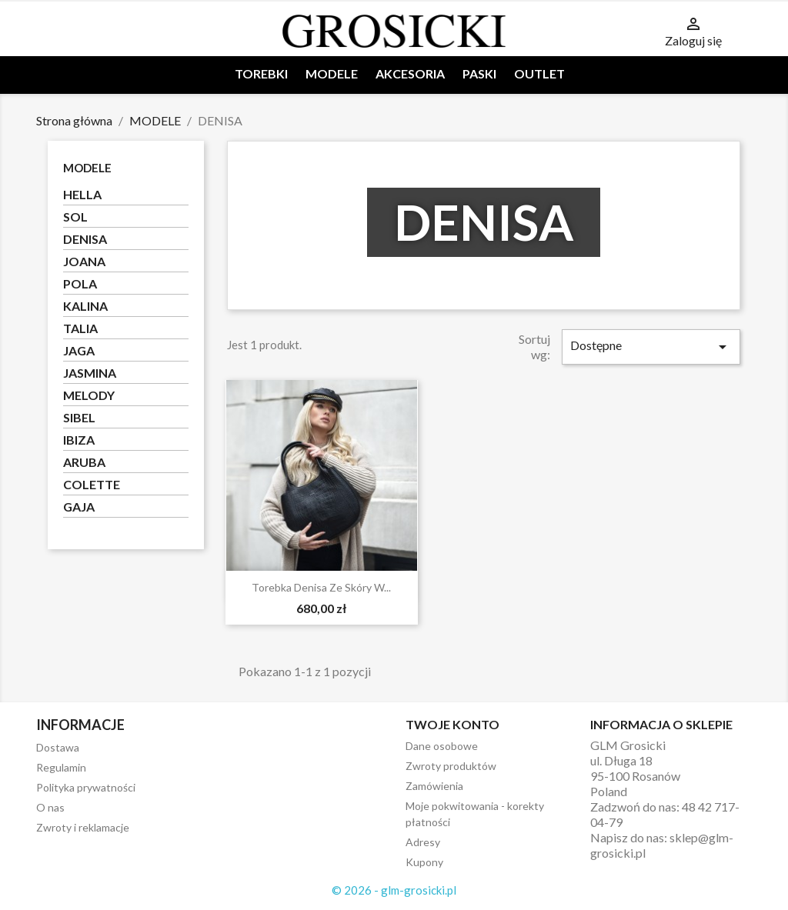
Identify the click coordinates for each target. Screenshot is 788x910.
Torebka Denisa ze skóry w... (321, 587)
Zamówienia (434, 785)
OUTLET (539, 73)
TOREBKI (261, 73)
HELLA (82, 194)
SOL (75, 216)
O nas (50, 807)
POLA (80, 283)
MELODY (89, 395)
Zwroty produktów (451, 765)
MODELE (332, 73)
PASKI (479, 73)
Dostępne (651, 347)
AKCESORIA (410, 73)
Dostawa (57, 747)
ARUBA (84, 462)
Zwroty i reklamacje (82, 827)
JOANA (84, 261)
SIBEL (79, 417)
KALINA (85, 305)
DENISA (85, 239)
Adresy (423, 841)
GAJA (79, 506)
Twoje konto (452, 724)
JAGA (79, 350)
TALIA (80, 328)
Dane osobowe (442, 745)
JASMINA (89, 372)
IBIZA (79, 439)
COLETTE (91, 484)
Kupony (424, 861)
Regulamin (61, 767)
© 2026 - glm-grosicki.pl (394, 890)
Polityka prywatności (85, 787)
